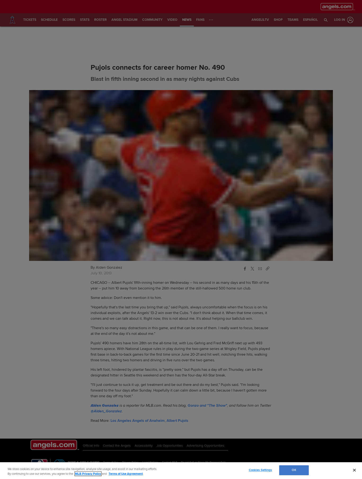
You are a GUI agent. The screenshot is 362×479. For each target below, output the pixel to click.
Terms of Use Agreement (126, 474)
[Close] (354, 470)
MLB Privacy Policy (88, 474)
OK (294, 470)
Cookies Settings (260, 470)
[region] (181, 470)
